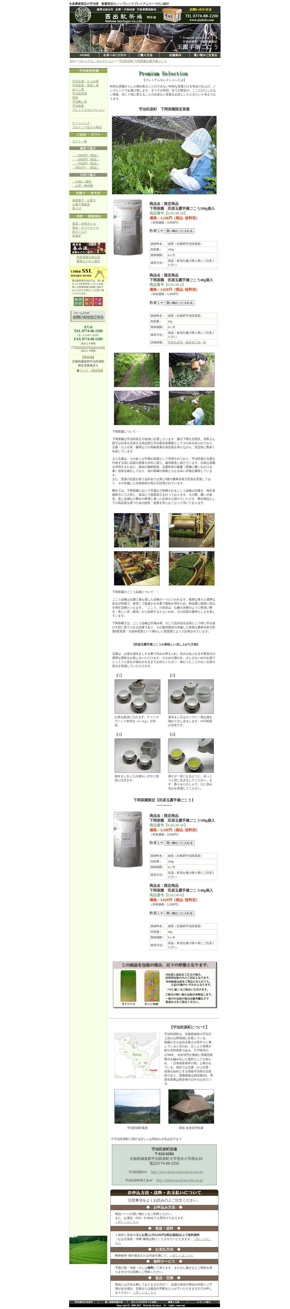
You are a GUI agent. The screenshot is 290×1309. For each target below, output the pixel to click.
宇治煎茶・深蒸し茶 (85, 85)
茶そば (76, 208)
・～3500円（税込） (85, 159)
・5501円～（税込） (85, 167)
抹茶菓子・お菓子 (84, 200)
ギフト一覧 (79, 141)
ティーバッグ (81, 123)
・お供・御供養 (82, 185)
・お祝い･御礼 (82, 181)
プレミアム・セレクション (96, 61)
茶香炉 (76, 236)
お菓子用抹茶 (81, 204)
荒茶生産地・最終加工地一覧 (187, 342)
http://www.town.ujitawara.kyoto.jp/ (177, 1172)
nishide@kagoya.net (90, 347)
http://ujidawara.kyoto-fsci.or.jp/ (179, 1180)
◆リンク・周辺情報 (90, 370)
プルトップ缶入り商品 (87, 127)
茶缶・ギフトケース (85, 227)
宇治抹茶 (78, 105)
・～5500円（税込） (85, 163)
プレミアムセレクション (88, 110)
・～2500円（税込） (85, 155)
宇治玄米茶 (79, 93)
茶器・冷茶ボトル (84, 223)
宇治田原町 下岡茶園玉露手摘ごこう (143, 61)
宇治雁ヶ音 (79, 101)
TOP (72, 61)
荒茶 (75, 97)
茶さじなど (79, 231)
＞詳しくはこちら (127, 1222)
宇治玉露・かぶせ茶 (85, 81)
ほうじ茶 (78, 89)
